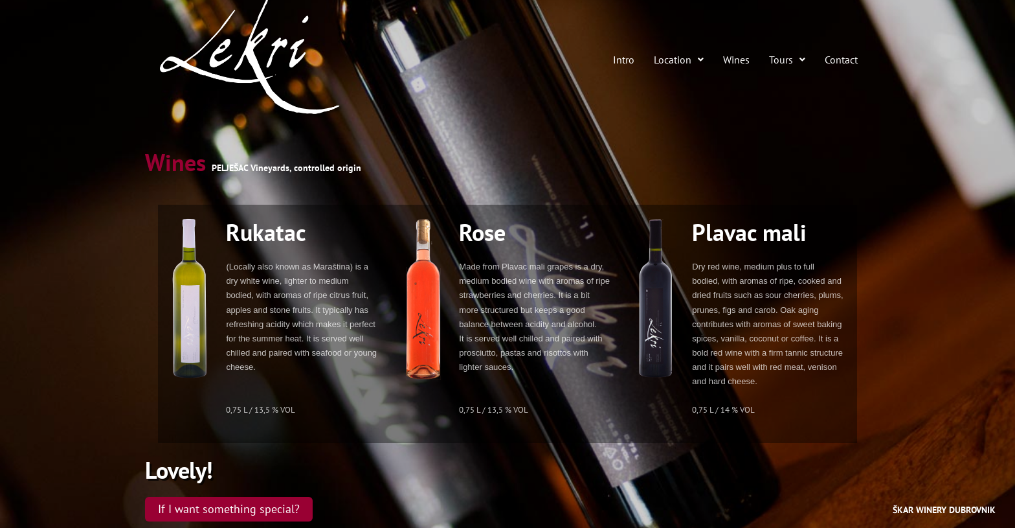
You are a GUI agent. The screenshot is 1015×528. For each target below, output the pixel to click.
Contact (841, 60)
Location (679, 60)
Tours (787, 60)
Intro (623, 60)
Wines (736, 60)
